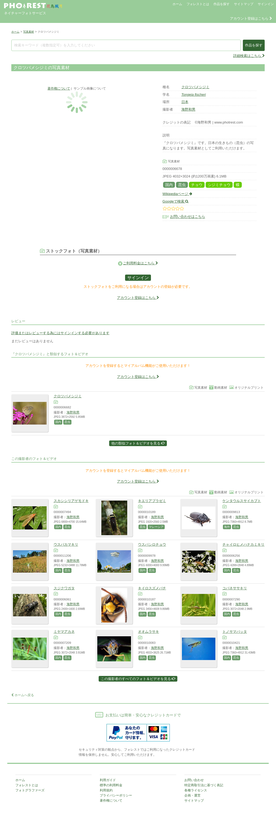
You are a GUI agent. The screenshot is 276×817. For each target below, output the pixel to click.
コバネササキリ (234, 588)
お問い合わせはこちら (187, 217)
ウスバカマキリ (66, 544)
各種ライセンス (195, 790)
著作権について (58, 88)
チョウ (196, 185)
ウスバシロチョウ (152, 544)
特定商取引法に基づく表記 (203, 785)
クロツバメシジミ (195, 87)
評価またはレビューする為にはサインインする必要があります (60, 333)
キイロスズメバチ (152, 588)
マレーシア (156, 526)
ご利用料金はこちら (140, 263)
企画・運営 (192, 795)
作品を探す (221, 4)
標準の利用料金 (111, 785)
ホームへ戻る (22, 695)
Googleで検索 (176, 201)
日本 (184, 102)
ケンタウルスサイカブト (241, 501)
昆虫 (182, 185)
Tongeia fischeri (193, 95)
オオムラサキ (148, 632)
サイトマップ (243, 4)
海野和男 (188, 109)
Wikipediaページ (177, 194)
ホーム (177, 4)
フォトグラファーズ (29, 790)
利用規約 (106, 790)
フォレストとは (198, 4)
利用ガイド (108, 780)
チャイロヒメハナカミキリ (243, 544)
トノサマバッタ (234, 632)
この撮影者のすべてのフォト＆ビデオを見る (138, 679)
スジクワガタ (64, 588)
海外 (227, 526)
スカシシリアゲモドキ (71, 501)
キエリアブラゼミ (152, 501)
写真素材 (28, 31)
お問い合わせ (194, 780)
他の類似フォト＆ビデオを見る (138, 443)
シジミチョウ (219, 185)
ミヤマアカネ (64, 632)
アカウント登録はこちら (251, 18)
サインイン (266, 4)
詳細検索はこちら (249, 56)
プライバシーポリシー (116, 795)
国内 (169, 185)
